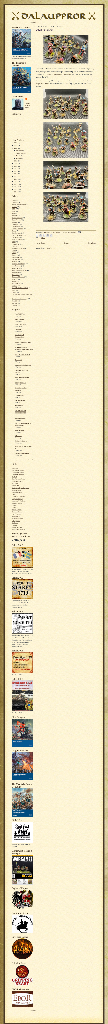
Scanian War (16, 283)
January (19, 158)
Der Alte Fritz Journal (22, 354)
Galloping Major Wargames (20, 488)
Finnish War (15, 244)
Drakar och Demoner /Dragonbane (59, 74)
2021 (16, 163)
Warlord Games (17, 527)
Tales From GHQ (20, 324)
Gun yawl (15, 255)
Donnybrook (16, 226)
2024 (16, 145)
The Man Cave (20, 400)
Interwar (14, 261)
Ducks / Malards (21, 153)
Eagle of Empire (17, 239)
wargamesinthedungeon (23, 365)
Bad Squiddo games (18, 470)
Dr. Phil (14, 477)
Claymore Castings (18, 472)
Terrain (14, 292)
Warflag (14, 525)
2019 (16, 168)
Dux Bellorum (16, 233)
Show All (31, 459)
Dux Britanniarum (17, 235)
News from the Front (22, 377)
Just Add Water (20, 314)
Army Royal (19, 405)
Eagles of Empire (17, 481)
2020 (16, 166)
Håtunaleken (16, 259)
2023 (16, 148)
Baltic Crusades (17, 218)
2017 (16, 174)
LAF (13, 494)
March (18, 156)
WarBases (15, 523)
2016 (16, 176)
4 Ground (15, 468)
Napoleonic (15, 272)
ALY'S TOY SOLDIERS (23, 342)
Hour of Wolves (17, 492)
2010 (16, 192)
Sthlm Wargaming (17, 518)
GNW (14, 253)
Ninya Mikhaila (17, 503)
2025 (16, 143)
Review (14, 279)
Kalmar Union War (18, 263)
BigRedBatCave (20, 418)
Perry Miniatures (17, 512)
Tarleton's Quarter (21, 441)
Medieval (15, 268)
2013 (16, 184)
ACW (13, 211)
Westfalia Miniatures (18, 529)
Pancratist (18, 360)
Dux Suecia (15, 237)
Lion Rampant (16, 266)
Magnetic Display (17, 499)
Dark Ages (15, 224)
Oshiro (14, 505)
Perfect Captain (17, 509)
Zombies (14, 305)
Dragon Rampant (17, 228)
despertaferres (19, 430)
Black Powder (16, 220)
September (19, 150)
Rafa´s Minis (16, 516)
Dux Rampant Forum (18, 479)
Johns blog (18, 436)
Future (14, 250)
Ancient (14, 215)
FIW (13, 242)
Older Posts (92, 243)
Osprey (14, 507)
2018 (16, 171)
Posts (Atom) (51, 248)
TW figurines (16, 521)
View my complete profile (27, 105)
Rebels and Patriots (18, 277)
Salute (14, 281)
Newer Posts (40, 243)
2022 (16, 161)
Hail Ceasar (15, 257)
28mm (14, 202)
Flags (13, 246)
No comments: (72, 232)
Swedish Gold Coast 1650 (20, 288)
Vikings (14, 303)
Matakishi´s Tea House (19, 501)
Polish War (15, 275)
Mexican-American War (19, 270)
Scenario (14, 285)
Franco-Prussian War (18, 248)
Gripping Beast (16, 490)
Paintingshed (19, 395)
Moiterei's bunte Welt (22, 453)
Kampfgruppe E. (20, 382)
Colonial (14, 222)
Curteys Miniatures (18, 474)
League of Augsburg (18, 496)
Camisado (18, 329)
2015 (16, 179)
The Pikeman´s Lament (19, 299)
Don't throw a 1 (20, 319)
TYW (13, 290)
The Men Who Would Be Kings (22, 294)
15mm (14, 200)
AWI (13, 213)
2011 (16, 189)
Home (66, 243)
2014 (16, 181)
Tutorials (14, 301)
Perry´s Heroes (16, 514)
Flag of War (15, 485)
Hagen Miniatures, (42, 83)
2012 (16, 187)
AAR (13, 209)
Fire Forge (15, 483)
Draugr (14, 231)
